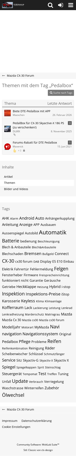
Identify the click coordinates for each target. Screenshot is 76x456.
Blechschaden (12, 254)
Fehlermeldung (41, 269)
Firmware (31, 275)
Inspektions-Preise (43, 294)
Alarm (14, 218)
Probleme (38, 342)
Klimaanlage (53, 301)
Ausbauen (48, 224)
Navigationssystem (40, 333)
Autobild (31, 233)
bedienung (28, 241)
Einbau (68, 261)
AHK (5, 218)
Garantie (36, 280)
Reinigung (36, 348)
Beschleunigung (49, 241)
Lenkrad (66, 308)
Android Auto (31, 218)
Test (42, 373)
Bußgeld (48, 254)
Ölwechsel (13, 395)
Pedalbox (10, 341)
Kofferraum (13, 307)
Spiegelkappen (26, 367)
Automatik (52, 232)
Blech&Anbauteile (44, 247)
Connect (62, 253)
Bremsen (32, 253)
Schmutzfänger (54, 354)
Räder (50, 348)
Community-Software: (38, 444)
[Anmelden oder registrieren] (61, 5)
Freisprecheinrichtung (54, 275)
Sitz (19, 360)
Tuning (63, 374)
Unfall (6, 381)
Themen (9, 183)
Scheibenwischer (15, 354)
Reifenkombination (15, 348)
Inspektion (13, 293)
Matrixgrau (52, 314)
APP (36, 224)
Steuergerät (12, 373)
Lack (28, 307)
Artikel (8, 177)
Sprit (40, 367)
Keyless (28, 301)
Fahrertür (21, 269)
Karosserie (11, 300)
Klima (40, 301)
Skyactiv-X (46, 360)
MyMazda (41, 327)
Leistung (54, 308)
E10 (59, 261)
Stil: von (38, 450)
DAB (36, 261)
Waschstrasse (12, 388)
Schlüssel (36, 354)
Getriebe (8, 287)
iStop (65, 294)
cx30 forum (23, 261)
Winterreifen (34, 388)
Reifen (54, 341)
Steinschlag (53, 367)
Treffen (52, 374)
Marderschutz (34, 314)
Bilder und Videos (16, 189)
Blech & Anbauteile (16, 247)
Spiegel (8, 367)
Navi (55, 326)
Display (45, 261)
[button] (50, 5)
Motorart (27, 327)
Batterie (10, 240)
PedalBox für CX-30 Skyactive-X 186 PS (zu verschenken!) (38, 125)
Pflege (24, 341)
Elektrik (7, 269)
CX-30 (8, 261)
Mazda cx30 (30, 320)
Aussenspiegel (13, 233)
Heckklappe (26, 286)
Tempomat (30, 374)
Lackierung (40, 308)
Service (8, 360)
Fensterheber (12, 275)
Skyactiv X (61, 360)
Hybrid (55, 286)
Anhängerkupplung (60, 218)
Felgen (61, 268)
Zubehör (52, 387)
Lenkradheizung (13, 314)
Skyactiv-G (31, 360)
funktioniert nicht (15, 280)
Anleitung (10, 224)
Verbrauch (36, 382)
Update (20, 381)
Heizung (42, 287)
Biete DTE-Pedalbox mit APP (31, 111)
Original (65, 334)
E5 (54, 261)
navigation (11, 333)
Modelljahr (11, 327)
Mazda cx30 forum (51, 320)
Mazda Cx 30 (11, 320)
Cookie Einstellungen (16, 427)
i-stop (66, 287)
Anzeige (25, 224)
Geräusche (52, 280)
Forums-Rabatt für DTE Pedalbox (35, 142)
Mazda (66, 314)
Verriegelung (54, 381)
